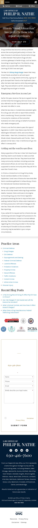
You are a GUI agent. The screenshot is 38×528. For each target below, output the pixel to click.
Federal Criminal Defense (13, 261)
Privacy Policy (20, 420)
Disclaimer (30, 418)
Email (19, 6)
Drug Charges (9, 251)
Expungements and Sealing (13, 257)
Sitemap (23, 522)
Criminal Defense (8, 248)
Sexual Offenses (9, 273)
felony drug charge (16, 72)
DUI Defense (8, 254)
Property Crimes (9, 270)
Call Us (6, 6)
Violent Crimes (9, 279)
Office (32, 6)
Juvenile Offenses (10, 264)
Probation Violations (11, 267)
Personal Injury (8, 285)
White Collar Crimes (11, 282)
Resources (13, 519)
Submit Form (19, 425)
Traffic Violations (10, 276)
